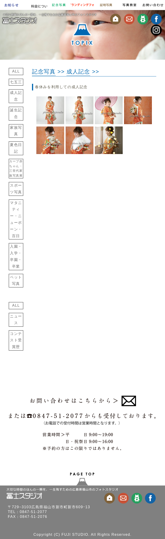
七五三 (16, 82)
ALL (16, 71)
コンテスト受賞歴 (16, 340)
